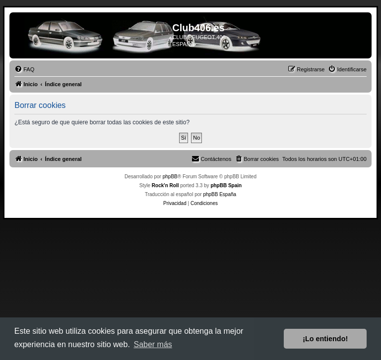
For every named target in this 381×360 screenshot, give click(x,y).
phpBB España (219, 194)
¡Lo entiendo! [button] (325, 339)
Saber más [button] (152, 344)
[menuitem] (24, 69)
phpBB (170, 176)
